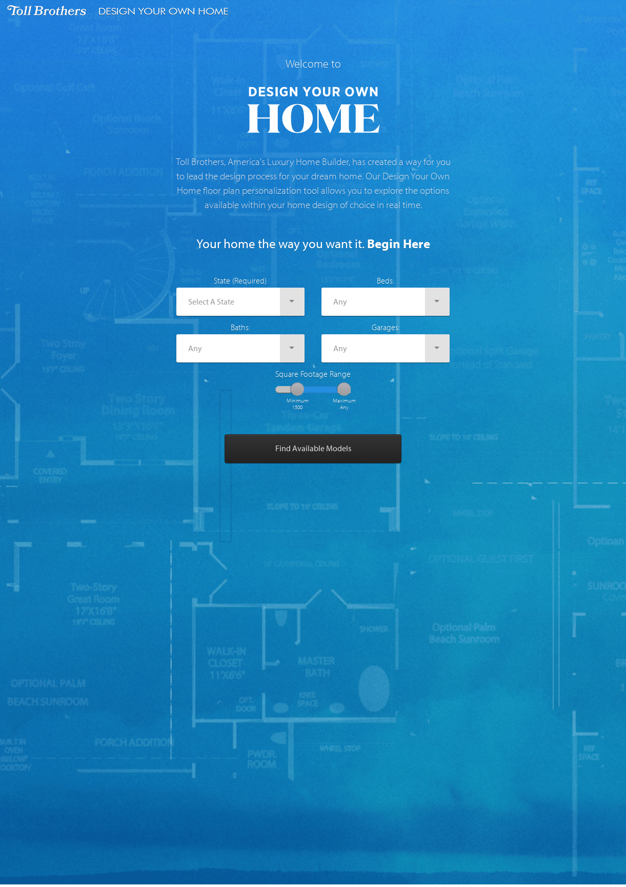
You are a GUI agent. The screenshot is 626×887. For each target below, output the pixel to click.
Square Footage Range (313, 374)
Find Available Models (313, 448)
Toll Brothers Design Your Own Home (120, 11)
